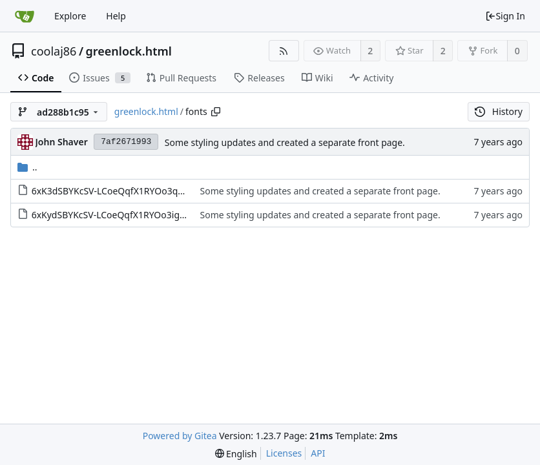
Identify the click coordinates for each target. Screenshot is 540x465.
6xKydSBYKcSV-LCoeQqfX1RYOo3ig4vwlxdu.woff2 (136, 215)
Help (116, 16)
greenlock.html (129, 51)
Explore (70, 16)
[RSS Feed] (284, 50)
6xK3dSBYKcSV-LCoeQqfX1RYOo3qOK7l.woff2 (128, 191)
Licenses (284, 453)
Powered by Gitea (180, 435)
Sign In (505, 16)
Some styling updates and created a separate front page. (285, 142)
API (318, 453)
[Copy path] (215, 111)
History (499, 111)
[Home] (24, 16)
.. (27, 167)
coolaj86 (53, 51)
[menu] (236, 454)
